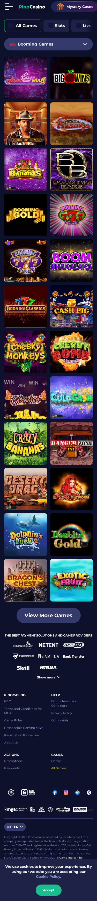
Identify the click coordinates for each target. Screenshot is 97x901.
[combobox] (48, 44)
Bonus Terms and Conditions (64, 703)
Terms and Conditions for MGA (23, 711)
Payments (12, 768)
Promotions (13, 761)
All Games (58, 768)
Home (56, 761)
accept (48, 890)
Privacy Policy (61, 713)
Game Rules (13, 720)
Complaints (60, 720)
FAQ (7, 701)
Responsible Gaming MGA (23, 728)
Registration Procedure (21, 735)
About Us (11, 743)
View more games (48, 615)
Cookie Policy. (48, 876)
